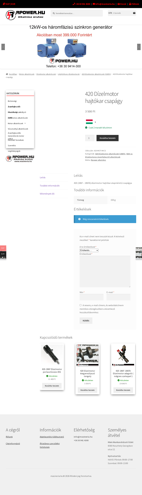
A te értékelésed (88, 246)
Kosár (121, 3)
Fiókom (134, 3)
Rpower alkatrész (98, 160)
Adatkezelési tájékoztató (52, 436)
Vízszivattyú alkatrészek (18, 129)
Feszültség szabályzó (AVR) (17, 113)
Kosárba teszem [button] (52, 386)
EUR (13, 3)
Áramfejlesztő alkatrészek (14, 107)
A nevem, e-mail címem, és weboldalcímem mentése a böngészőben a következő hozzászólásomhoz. (102, 309)
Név (82, 292)
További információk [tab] (49, 185)
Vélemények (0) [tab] (47, 193)
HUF (8, 3)
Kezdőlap (13, 74)
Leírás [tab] (42, 177)
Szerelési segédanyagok (14, 146)
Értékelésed (86, 253)
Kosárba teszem (108, 138)
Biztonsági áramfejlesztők (14, 102)
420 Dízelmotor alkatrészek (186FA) (96, 74)
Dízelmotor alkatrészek (46, 74)
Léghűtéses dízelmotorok (69, 74)
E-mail (110, 292)
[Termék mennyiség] (90, 138)
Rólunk (9, 436)
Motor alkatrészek (26, 74)
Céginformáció (13, 443)
